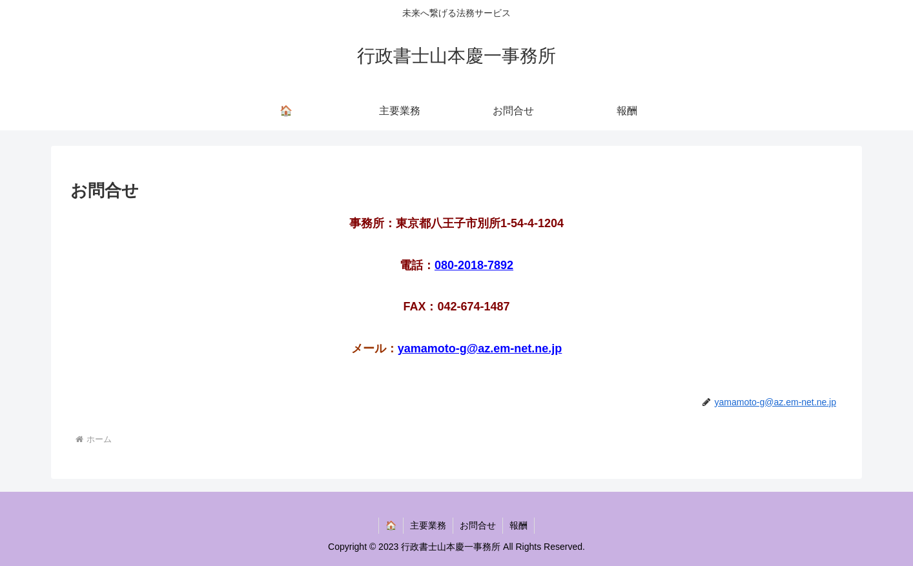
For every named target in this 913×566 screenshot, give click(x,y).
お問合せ (478, 525)
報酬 (518, 525)
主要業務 (428, 525)
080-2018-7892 (474, 265)
